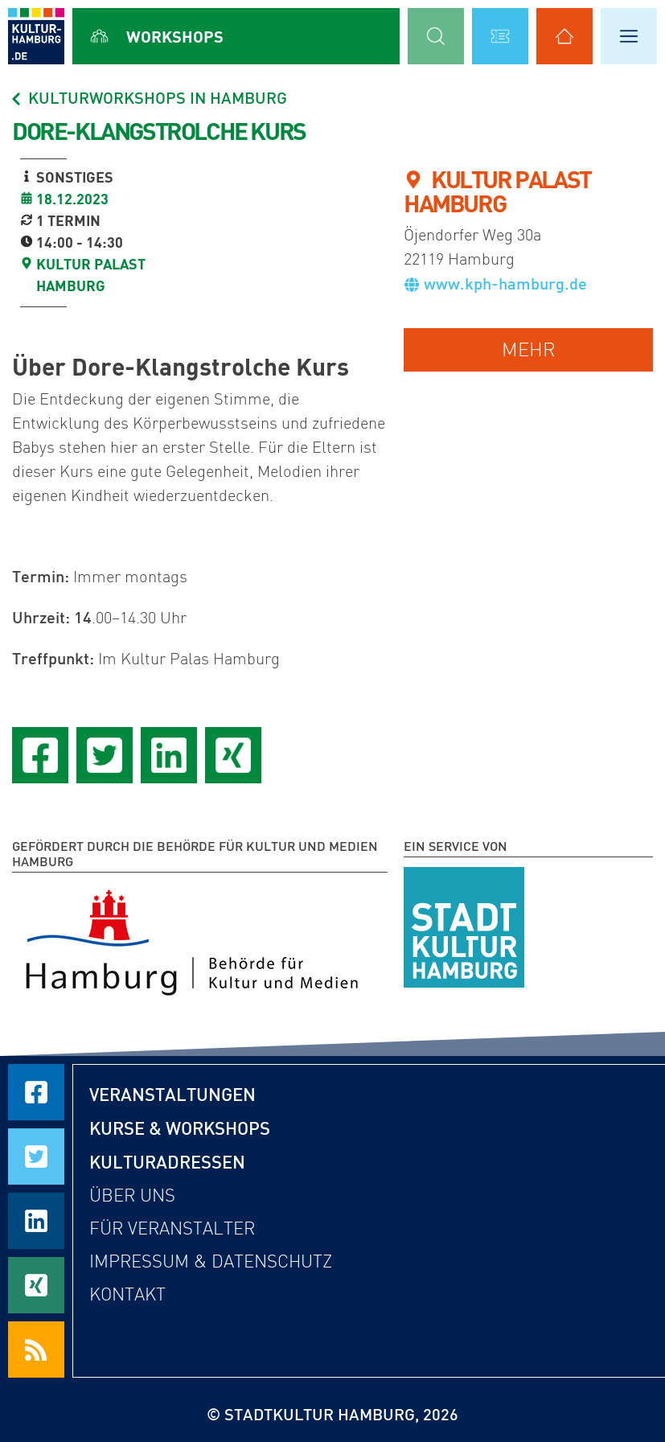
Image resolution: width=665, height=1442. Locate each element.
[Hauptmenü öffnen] (629, 36)
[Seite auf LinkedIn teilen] (169, 755)
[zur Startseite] (36, 36)
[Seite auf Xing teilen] (233, 755)
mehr (529, 349)
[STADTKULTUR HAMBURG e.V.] (464, 924)
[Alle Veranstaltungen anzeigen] (500, 36)
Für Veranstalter (172, 1228)
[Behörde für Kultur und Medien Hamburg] (191, 939)
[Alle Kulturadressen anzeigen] (564, 36)
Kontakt (127, 1294)
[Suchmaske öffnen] (436, 36)
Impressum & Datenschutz (210, 1261)
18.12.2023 (72, 198)
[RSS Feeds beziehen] (36, 1349)
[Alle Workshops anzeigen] (99, 36)
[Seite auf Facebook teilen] (40, 755)
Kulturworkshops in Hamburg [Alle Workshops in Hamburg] (147, 97)
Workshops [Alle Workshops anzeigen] (175, 36)
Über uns (132, 1195)
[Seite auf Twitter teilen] (104, 755)
